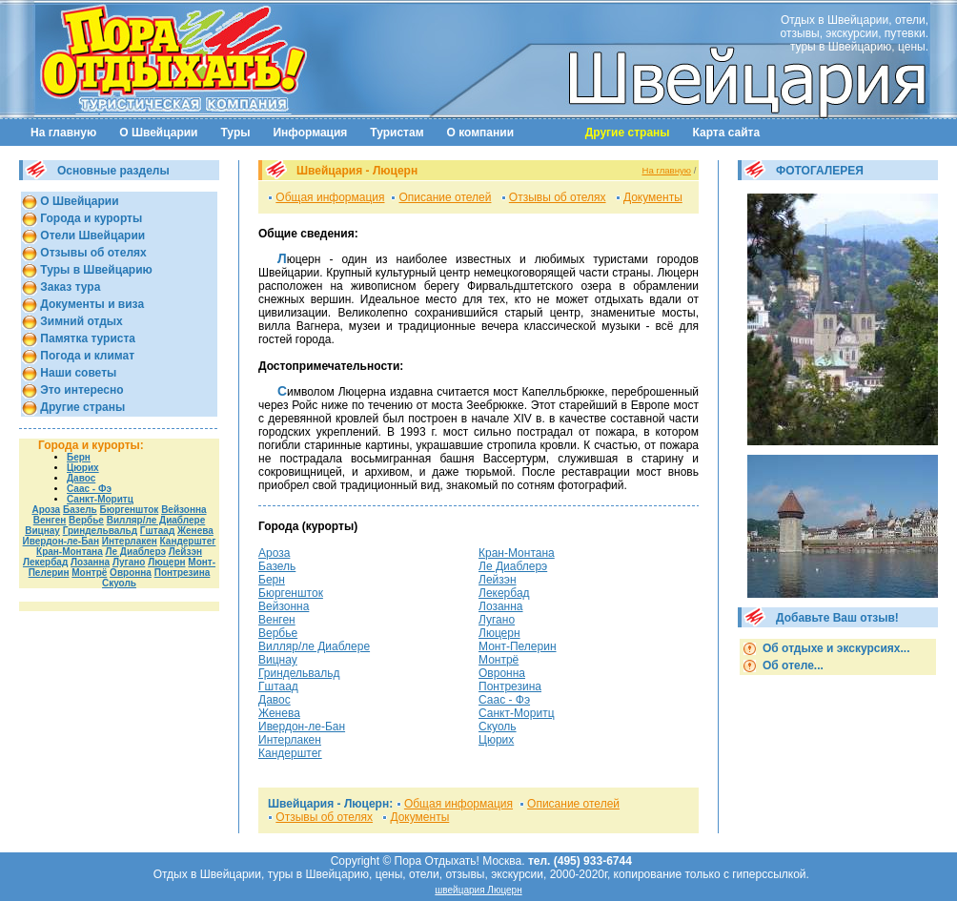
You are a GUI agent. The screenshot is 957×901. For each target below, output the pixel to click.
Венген (50, 520)
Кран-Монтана (69, 551)
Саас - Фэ (89, 488)
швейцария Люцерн (478, 890)
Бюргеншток (129, 509)
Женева (195, 530)
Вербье (86, 520)
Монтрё (89, 572)
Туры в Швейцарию (95, 269)
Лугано (128, 562)
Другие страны (81, 407)
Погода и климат (85, 355)
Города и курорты (89, 218)
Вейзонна (183, 509)
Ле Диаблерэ (136, 551)
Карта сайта (727, 132)
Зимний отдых (80, 321)
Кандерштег (188, 541)
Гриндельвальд (100, 530)
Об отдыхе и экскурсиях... (835, 648)
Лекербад (45, 562)
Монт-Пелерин (517, 646)
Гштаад (157, 530)
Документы (652, 197)
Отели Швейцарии (91, 235)
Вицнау (42, 530)
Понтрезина (182, 572)
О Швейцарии (158, 132)
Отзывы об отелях (92, 252)
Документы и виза (90, 304)
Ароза (45, 509)
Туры (236, 132)
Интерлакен (129, 541)
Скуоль (119, 583)
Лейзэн (185, 551)
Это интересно (80, 390)
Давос (81, 478)
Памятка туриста (86, 338)
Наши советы (76, 372)
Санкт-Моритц (100, 499)
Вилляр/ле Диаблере (156, 520)
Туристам (396, 132)
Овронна (131, 572)
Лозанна (90, 562)
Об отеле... (792, 665)
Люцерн (166, 562)
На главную (63, 132)
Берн (79, 457)
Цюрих (83, 467)
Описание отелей (445, 197)
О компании (481, 132)
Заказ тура (68, 287)
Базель (80, 509)
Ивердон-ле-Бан (61, 541)
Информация (310, 132)
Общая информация (329, 197)
